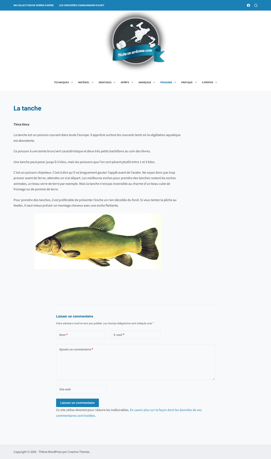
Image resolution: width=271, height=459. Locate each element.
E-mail (119, 335)
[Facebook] (248, 5)
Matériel (86, 82)
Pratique (189, 82)
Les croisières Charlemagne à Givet (81, 5)
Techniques (64, 82)
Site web (65, 389)
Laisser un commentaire (77, 403)
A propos (210, 82)
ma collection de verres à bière (34, 5)
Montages (108, 82)
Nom (63, 335)
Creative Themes (78, 452)
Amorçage (147, 82)
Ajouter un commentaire (76, 349)
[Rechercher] (255, 5)
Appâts (128, 82)
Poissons (169, 82)
